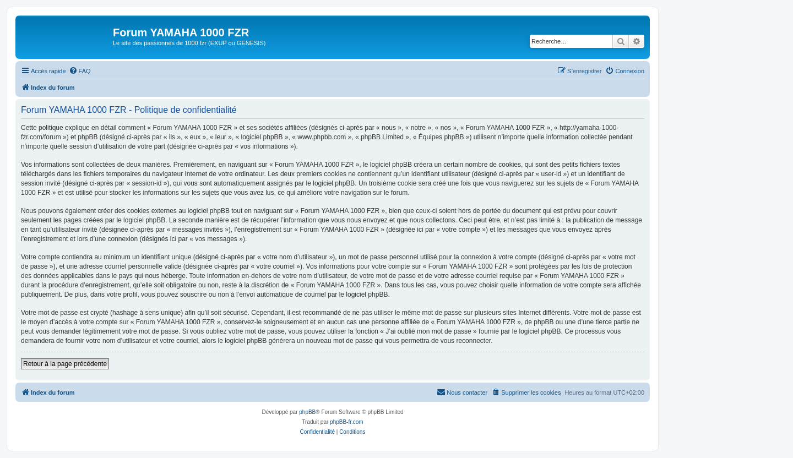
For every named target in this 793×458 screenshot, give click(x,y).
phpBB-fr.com (346, 422)
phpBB (307, 412)
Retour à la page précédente (65, 364)
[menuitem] (80, 71)
